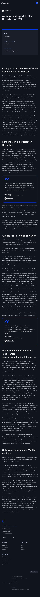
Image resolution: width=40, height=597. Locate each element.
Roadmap (4, 549)
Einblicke (23, 545)
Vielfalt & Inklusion (6, 560)
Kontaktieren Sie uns (6, 531)
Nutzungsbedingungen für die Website (19, 578)
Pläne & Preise (5, 547)
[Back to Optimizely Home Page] (5, 3)
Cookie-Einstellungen (16, 582)
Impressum (14, 587)
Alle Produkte (4, 545)
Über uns (4, 557)
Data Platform (7, 44)
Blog (22, 547)
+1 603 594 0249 (8, 533)
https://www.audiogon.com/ (11, 51)
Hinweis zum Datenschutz (17, 576)
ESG (12, 585)
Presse (3, 564)
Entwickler (23, 549)
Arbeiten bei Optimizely (7, 558)
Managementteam (5, 562)
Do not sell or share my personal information (20, 589)
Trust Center (14, 580)
